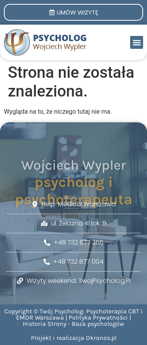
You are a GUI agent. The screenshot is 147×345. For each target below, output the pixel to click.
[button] (136, 42)
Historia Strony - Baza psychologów (73, 323)
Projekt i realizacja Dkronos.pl (73, 337)
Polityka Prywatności (98, 317)
